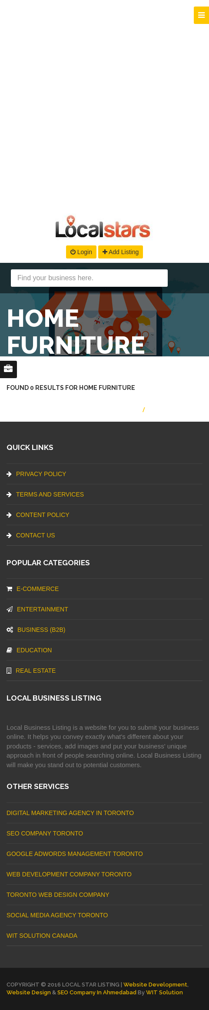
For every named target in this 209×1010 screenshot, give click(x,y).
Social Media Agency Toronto (57, 915)
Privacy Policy (36, 473)
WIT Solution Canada (42, 935)
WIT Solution (164, 992)
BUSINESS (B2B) (36, 629)
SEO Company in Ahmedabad (96, 992)
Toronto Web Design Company (58, 894)
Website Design (29, 992)
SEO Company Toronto (45, 833)
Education (29, 650)
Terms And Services (45, 494)
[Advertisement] (104, 104)
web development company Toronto (69, 874)
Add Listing (121, 251)
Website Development (155, 984)
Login (81, 251)
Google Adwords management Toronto (75, 853)
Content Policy (38, 514)
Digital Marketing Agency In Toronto (70, 812)
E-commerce (33, 588)
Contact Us (31, 535)
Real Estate (31, 670)
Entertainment (37, 609)
